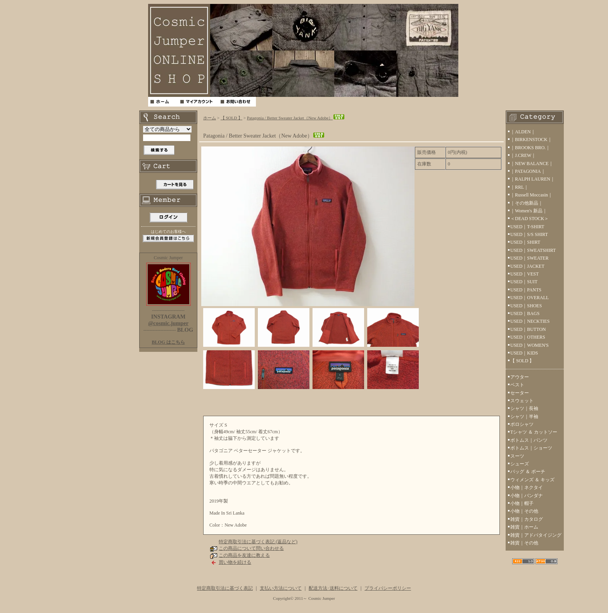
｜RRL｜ (519, 187)
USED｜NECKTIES (529, 321)
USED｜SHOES (526, 305)
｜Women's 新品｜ (528, 211)
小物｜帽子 (522, 503)
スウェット (522, 400)
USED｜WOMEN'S (529, 345)
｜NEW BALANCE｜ (531, 163)
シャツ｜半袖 (524, 416)
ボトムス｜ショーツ (531, 448)
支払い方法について (281, 588)
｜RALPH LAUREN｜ (532, 179)
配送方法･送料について (333, 588)
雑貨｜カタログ (526, 519)
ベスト (517, 384)
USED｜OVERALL (529, 297)
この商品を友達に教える (244, 555)
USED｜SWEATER (529, 258)
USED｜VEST (524, 274)
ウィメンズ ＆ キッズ (532, 479)
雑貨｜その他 (524, 543)
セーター (519, 393)
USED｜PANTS (525, 290)
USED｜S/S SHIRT (529, 234)
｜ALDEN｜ (522, 131)
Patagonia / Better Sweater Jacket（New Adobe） (296, 117)
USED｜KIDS (524, 353)
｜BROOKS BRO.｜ (530, 147)
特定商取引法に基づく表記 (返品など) (258, 541)
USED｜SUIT (523, 281)
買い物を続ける (235, 562)
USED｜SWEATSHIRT (533, 250)
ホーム (209, 117)
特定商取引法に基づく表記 (225, 588)
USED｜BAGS (524, 313)
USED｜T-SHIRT (527, 226)
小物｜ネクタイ (526, 487)
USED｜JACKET (527, 266)
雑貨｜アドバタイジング (535, 535)
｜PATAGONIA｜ (528, 171)
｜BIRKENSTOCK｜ (531, 139)
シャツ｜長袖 (524, 408)
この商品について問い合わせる (251, 548)
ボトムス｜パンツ (529, 440)
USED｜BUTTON (528, 329)
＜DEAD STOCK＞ (529, 218)
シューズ (519, 464)
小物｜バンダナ (526, 495)
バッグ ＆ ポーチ (527, 471)
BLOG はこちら (168, 342)
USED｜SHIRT (525, 242)
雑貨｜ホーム (524, 527)
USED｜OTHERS (527, 337)
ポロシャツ (522, 424)
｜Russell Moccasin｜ (531, 195)
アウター (519, 377)
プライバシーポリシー (387, 588)
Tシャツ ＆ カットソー (533, 432)
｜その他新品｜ (526, 203)
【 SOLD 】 (231, 117)
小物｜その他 (524, 511)
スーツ (517, 456)
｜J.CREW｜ (523, 155)
